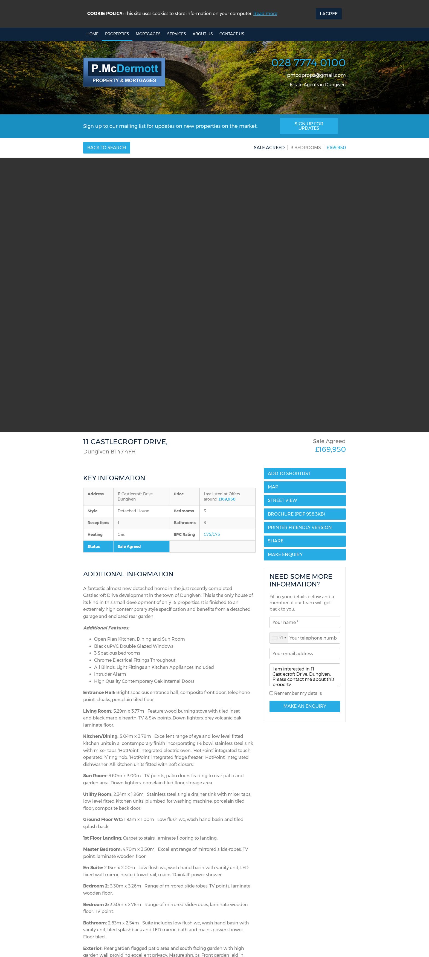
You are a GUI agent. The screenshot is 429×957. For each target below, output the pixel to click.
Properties (117, 33)
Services (176, 33)
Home (92, 33)
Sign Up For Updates (309, 126)
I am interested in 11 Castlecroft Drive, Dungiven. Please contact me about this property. (304, 674)
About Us (203, 33)
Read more (265, 13)
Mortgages (148, 33)
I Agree (329, 13)
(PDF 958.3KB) (296, 514)
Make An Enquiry (304, 706)
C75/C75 (212, 534)
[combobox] (279, 637)
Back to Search (106, 147)
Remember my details (297, 693)
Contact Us (231, 33)
